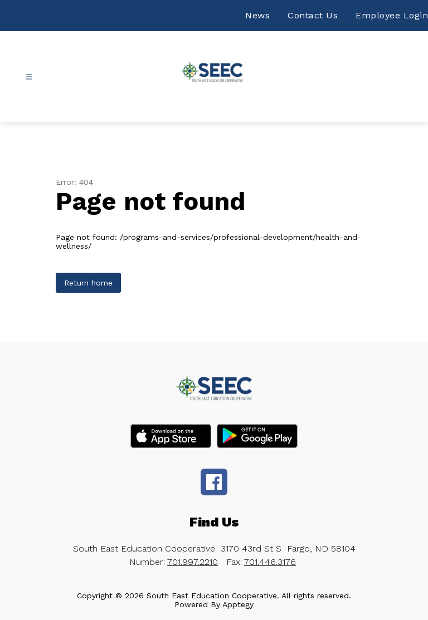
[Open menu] (28, 77)
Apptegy (238, 604)
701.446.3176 (270, 562)
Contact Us (313, 15)
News (257, 15)
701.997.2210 (192, 562)
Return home (88, 282)
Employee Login (392, 15)
